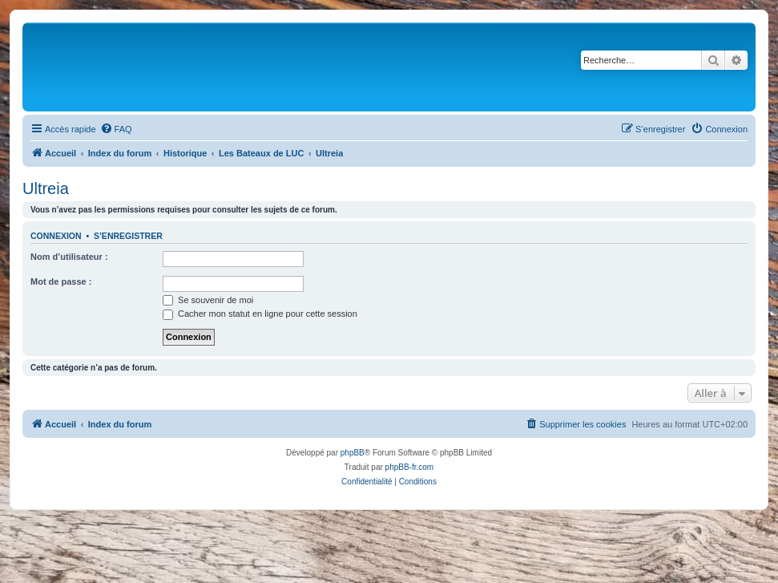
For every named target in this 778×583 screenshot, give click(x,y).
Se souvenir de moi (208, 300)
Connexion (56, 236)
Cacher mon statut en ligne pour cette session (260, 313)
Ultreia (45, 188)
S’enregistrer (128, 236)
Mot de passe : (60, 281)
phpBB (353, 452)
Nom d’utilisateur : (69, 256)
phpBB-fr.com (409, 467)
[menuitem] (116, 129)
